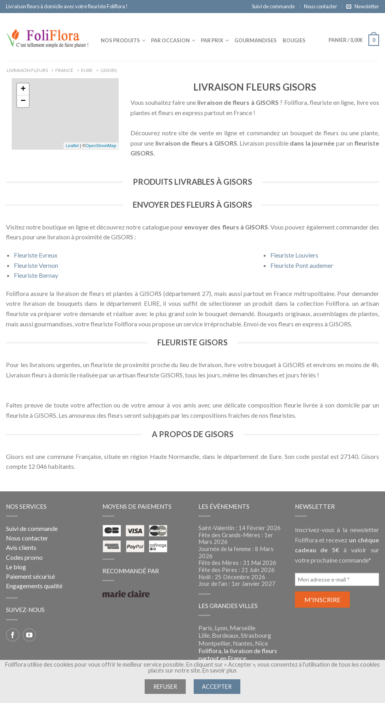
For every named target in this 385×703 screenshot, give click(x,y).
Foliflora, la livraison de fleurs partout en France (237, 654)
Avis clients (21, 547)
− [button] (23, 101)
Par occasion (170, 40)
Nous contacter (320, 6)
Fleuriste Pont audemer (301, 265)
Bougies (294, 40)
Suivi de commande (273, 6)
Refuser (165, 686)
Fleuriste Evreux (35, 255)
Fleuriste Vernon (36, 265)
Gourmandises (255, 40)
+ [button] (23, 89)
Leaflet (72, 145)
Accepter (217, 686)
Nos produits (120, 40)
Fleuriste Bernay (36, 275)
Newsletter (367, 6)
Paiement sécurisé (30, 576)
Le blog (16, 566)
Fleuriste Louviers (294, 255)
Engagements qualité (34, 585)
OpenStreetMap (100, 145)
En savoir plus (219, 670)
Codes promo (24, 557)
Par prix (212, 40)
